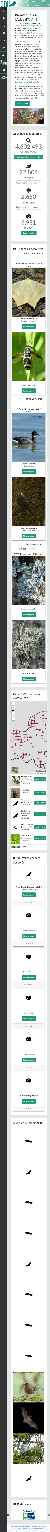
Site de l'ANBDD (19, 1526)
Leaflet (32, 773)
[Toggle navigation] (5, 8)
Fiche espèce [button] (28, 326)
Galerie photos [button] (28, 233)
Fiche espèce (40, 779)
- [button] (13, 714)
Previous (8, 1515)
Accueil (12, 1526)
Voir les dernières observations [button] (28, 157)
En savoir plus (22, 103)
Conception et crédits (31, 1526)
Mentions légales (42, 1526)
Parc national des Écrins (41, 1531)
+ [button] (13, 708)
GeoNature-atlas (20, 1531)
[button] (13, 711)
